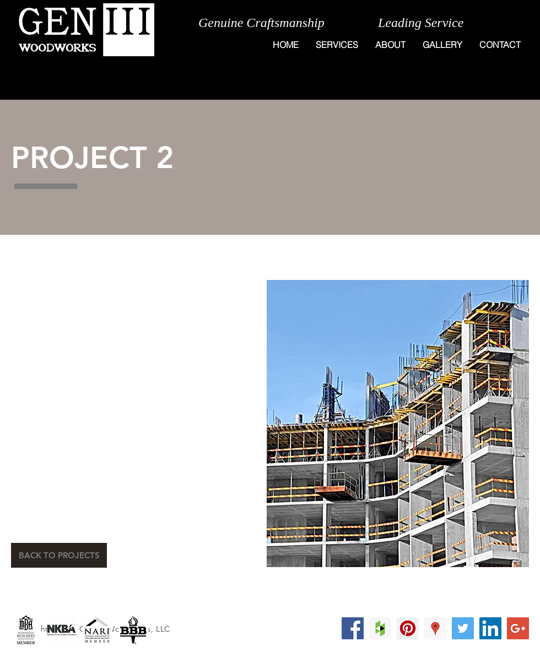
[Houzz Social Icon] (380, 628)
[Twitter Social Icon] (463, 628)
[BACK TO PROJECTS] (59, 555)
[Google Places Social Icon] (435, 628)
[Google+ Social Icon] (518, 628)
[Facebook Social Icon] (353, 628)
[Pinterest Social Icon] (408, 628)
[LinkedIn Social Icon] (490, 628)
